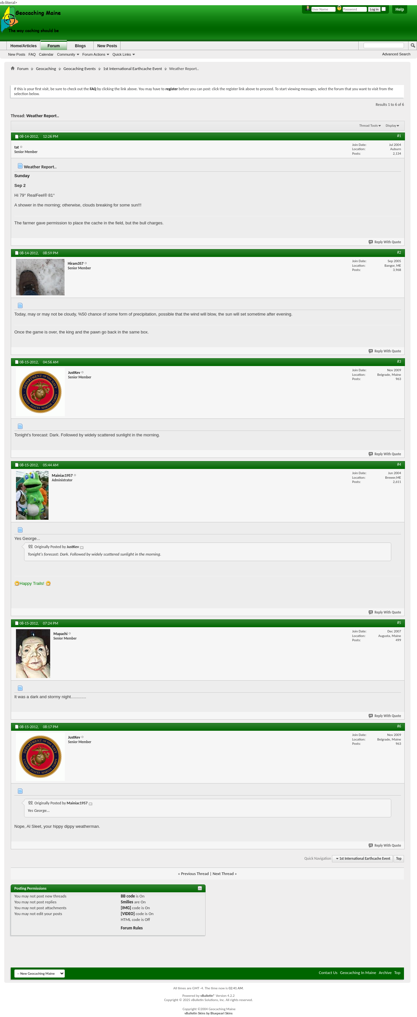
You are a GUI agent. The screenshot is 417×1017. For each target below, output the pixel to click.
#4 (399, 464)
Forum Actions (93, 54)
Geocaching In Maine (358, 972)
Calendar (46, 54)
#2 (399, 252)
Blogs (80, 46)
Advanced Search (396, 54)
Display (391, 125)
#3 (399, 361)
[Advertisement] (207, 76)
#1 (399, 136)
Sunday (22, 175)
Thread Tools (368, 125)
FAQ (32, 54)
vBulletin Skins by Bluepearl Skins (208, 1013)
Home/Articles (23, 46)
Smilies (127, 901)
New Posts (16, 54)
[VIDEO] (128, 913)
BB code (128, 896)
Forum (54, 46)
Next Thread (223, 873)
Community (66, 54)
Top (398, 858)
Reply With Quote (385, 242)
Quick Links (121, 54)
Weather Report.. (42, 116)
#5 (399, 622)
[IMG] (126, 907)
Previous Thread (195, 873)
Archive (385, 972)
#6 (399, 726)
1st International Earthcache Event (132, 68)
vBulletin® (207, 996)
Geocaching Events (80, 68)
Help (399, 9)
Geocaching (46, 68)
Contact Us (328, 972)
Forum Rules (132, 927)
